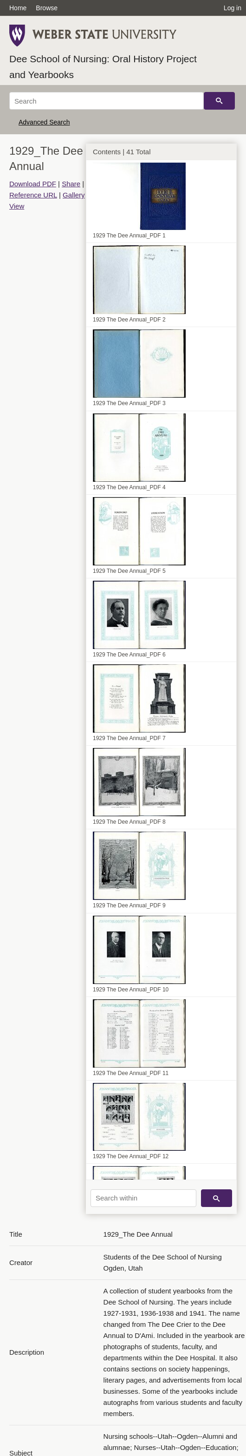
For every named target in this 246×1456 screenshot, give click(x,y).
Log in (232, 8)
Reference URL (33, 195)
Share (71, 184)
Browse (47, 8)
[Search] (106, 101)
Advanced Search (44, 122)
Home (17, 8)
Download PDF (32, 184)
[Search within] (143, 1198)
